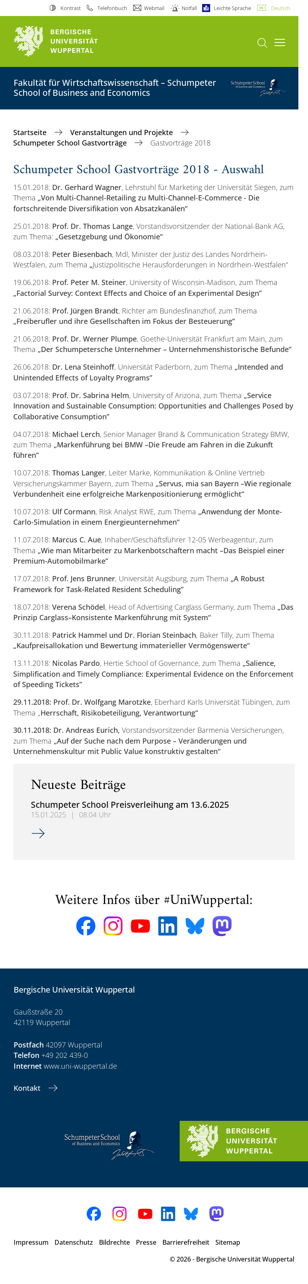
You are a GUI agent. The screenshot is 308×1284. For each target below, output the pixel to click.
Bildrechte (114, 1242)
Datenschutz (74, 1242)
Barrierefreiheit (185, 1242)
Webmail (154, 8)
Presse (146, 1242)
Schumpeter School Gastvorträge (71, 143)
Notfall (189, 8)
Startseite (31, 132)
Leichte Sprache (232, 8)
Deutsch (280, 8)
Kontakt (28, 1088)
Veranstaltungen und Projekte (122, 132)
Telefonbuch (112, 8)
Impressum (31, 1242)
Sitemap (227, 1242)
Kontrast (71, 8)
